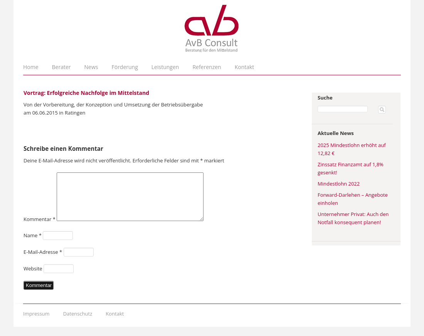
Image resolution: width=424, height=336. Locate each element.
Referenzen (206, 67)
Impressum (36, 322)
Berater (61, 67)
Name (33, 244)
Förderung (125, 67)
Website (33, 277)
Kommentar (40, 228)
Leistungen (165, 67)
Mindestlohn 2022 (339, 183)
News (91, 67)
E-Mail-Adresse (43, 261)
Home (31, 67)
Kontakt (244, 67)
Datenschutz (78, 322)
